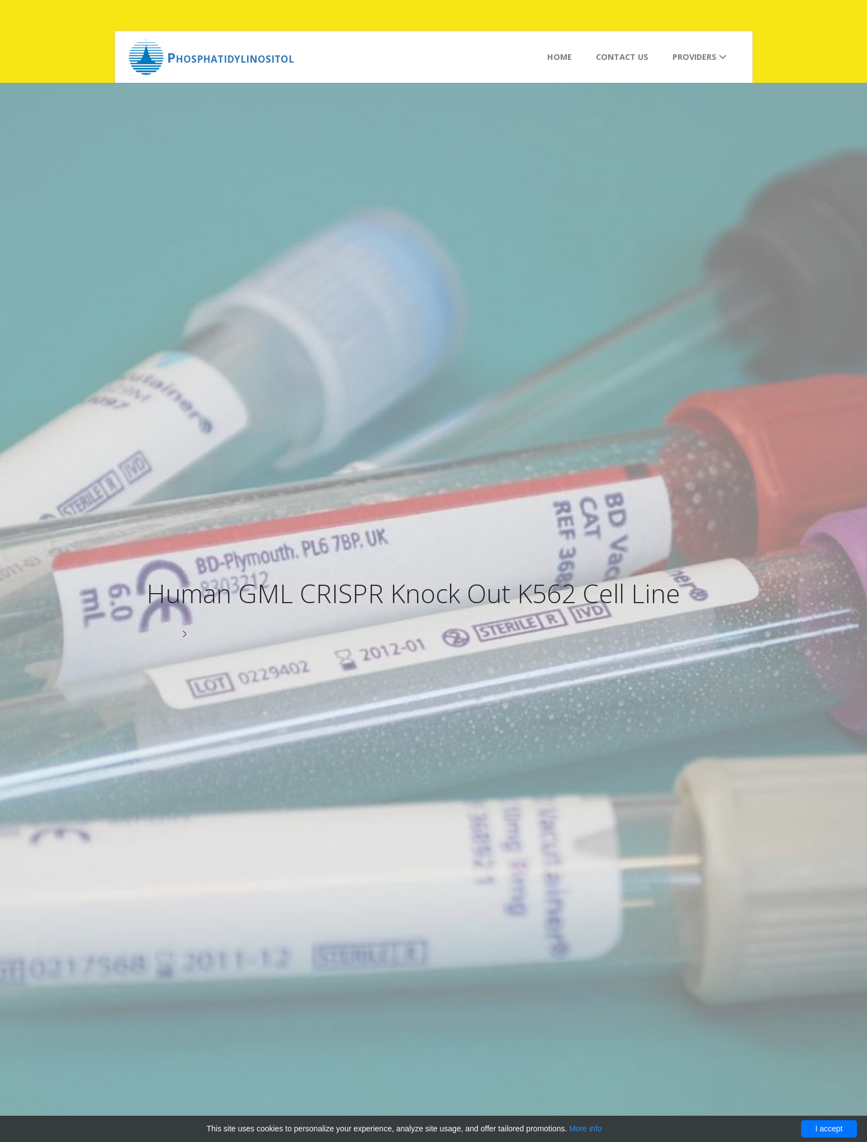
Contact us (622, 56)
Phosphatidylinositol (230, 57)
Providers (699, 56)
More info (585, 1128)
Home (559, 56)
